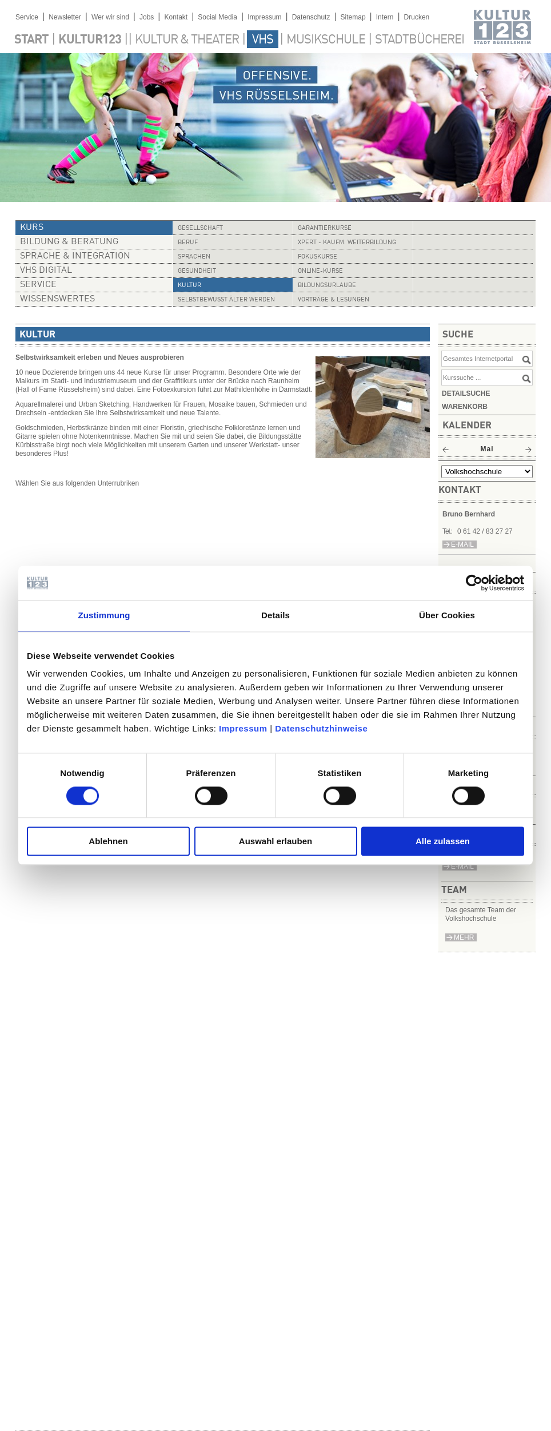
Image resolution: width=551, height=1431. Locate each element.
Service (26, 17)
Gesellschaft (200, 228)
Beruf (188, 243)
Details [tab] (275, 615)
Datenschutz (311, 17)
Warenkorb (465, 407)
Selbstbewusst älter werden (226, 300)
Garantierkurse (325, 228)
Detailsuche (466, 393)
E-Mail (462, 866)
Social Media (217, 17)
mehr (464, 937)
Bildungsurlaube (327, 286)
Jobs (146, 17)
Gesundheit (197, 271)
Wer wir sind (110, 17)
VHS (262, 40)
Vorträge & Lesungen (333, 300)
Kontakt (175, 17)
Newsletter (65, 17)
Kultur (189, 286)
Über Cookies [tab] (447, 615)
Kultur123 (89, 40)
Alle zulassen (443, 841)
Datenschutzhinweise (321, 728)
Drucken (417, 17)
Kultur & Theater (187, 40)
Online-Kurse (320, 271)
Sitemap (353, 17)
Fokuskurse (317, 257)
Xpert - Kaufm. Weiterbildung (347, 243)
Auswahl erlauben (275, 841)
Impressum (243, 728)
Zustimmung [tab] (104, 615)
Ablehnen (108, 841)
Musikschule (325, 40)
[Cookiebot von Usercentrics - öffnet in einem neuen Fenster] (474, 582)
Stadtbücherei (419, 40)
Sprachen (194, 257)
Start (31, 40)
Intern (385, 17)
